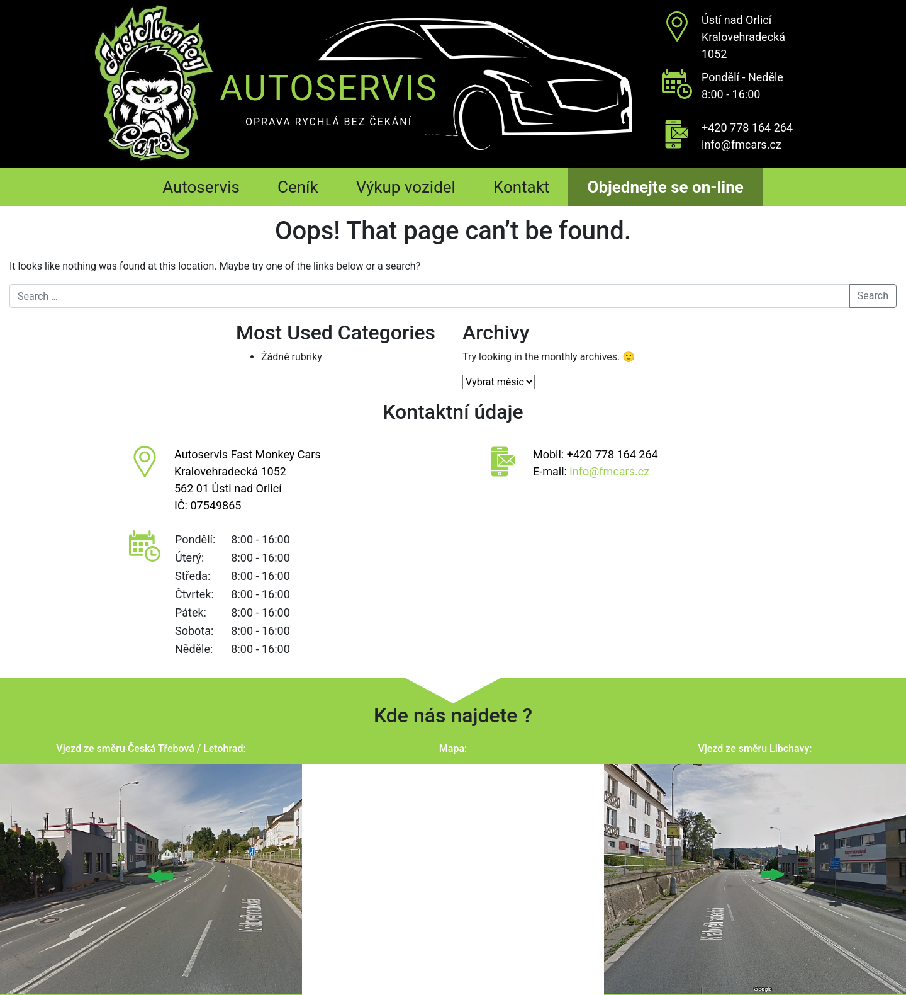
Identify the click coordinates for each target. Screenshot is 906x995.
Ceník (297, 187)
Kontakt (521, 187)
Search (873, 296)
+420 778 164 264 (747, 127)
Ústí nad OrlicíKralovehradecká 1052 (743, 36)
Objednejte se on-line (665, 187)
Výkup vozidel (406, 187)
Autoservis (201, 187)
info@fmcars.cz (741, 144)
